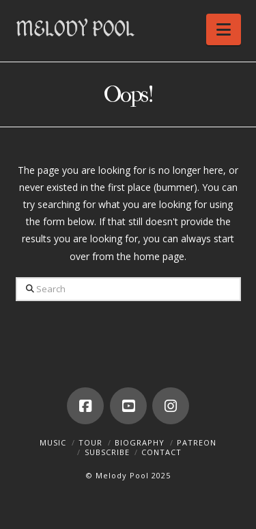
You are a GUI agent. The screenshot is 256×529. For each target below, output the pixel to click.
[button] (223, 29)
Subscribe (107, 452)
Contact (161, 452)
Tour (90, 442)
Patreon (196, 442)
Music (53, 442)
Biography (140, 442)
